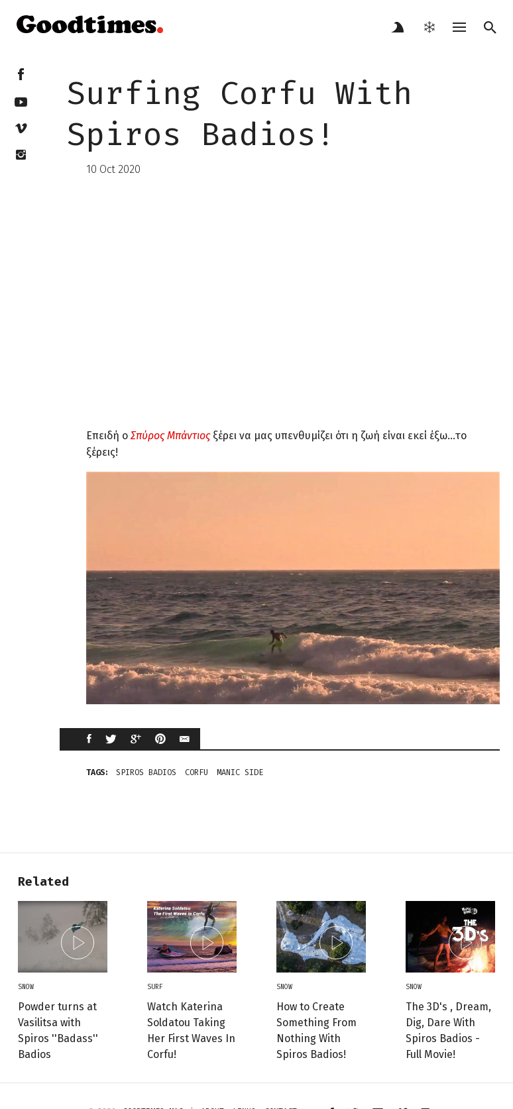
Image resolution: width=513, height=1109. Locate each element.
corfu (196, 772)
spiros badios (146, 772)
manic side (240, 772)
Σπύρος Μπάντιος (170, 435)
